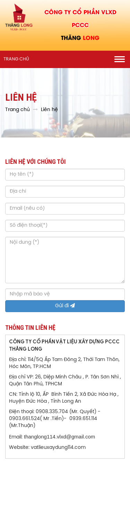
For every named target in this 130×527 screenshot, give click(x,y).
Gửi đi (65, 306)
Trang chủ (16, 59)
